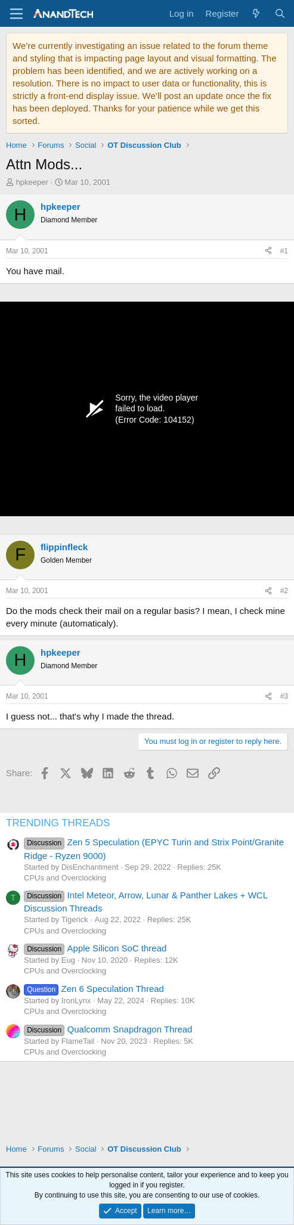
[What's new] (256, 13)
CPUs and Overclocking (65, 877)
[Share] (268, 251)
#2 (284, 591)
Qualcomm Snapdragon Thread (108, 1029)
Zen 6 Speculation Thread (94, 989)
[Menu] (16, 14)
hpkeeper (32, 182)
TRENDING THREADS (58, 823)
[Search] (280, 13)
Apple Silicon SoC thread (95, 948)
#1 (284, 251)
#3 (284, 696)
